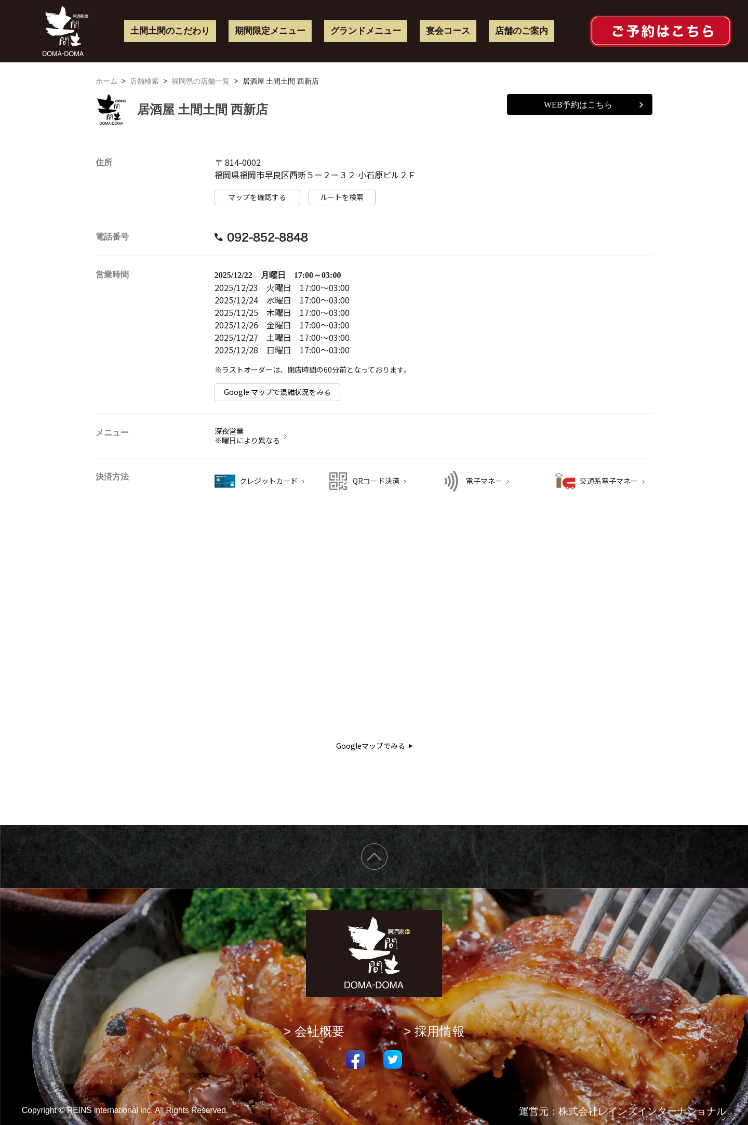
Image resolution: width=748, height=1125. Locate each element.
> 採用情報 (434, 1031)
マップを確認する (257, 197)
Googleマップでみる (374, 746)
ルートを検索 (342, 197)
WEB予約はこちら (593, 104)
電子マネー (484, 481)
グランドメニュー (365, 30)
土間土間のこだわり (170, 30)
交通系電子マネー (609, 481)
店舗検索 (144, 81)
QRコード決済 (376, 481)
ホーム (106, 81)
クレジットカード (268, 481)
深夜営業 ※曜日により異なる (247, 436)
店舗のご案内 (521, 30)
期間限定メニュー (270, 30)
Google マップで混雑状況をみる (277, 392)
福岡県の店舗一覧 (200, 81)
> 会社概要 (314, 1031)
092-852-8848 (261, 237)
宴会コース (448, 30)
